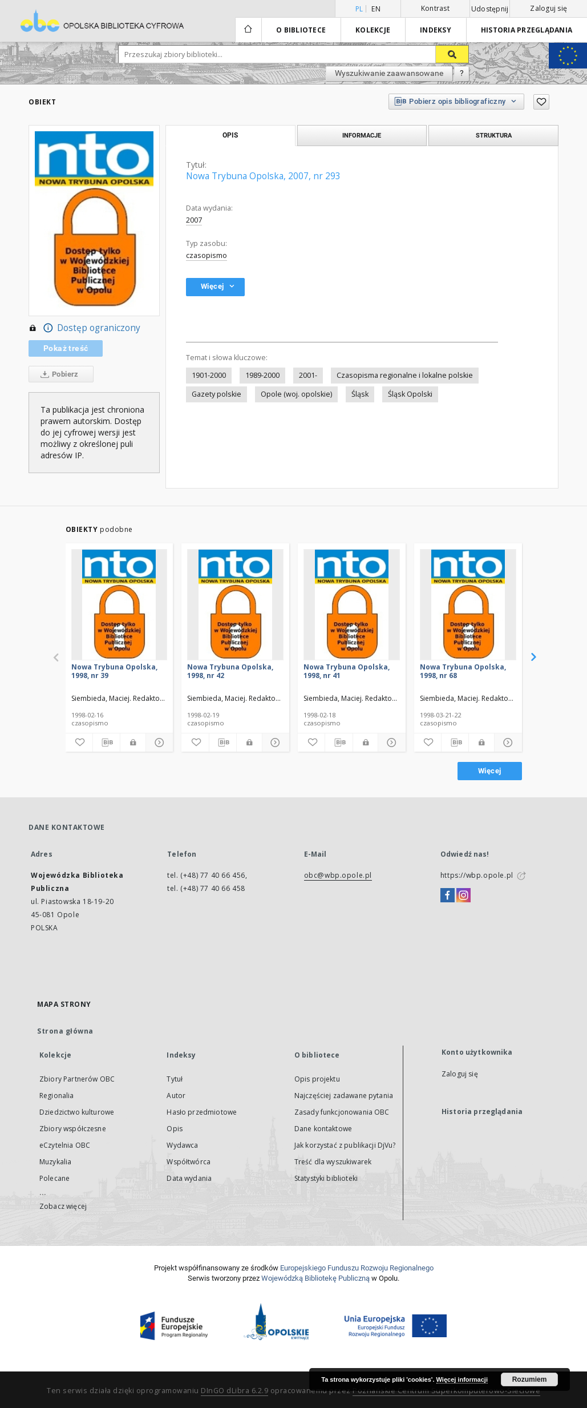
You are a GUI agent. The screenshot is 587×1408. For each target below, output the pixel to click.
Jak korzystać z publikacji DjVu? (345, 1145)
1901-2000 (209, 375)
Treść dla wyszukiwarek (332, 1162)
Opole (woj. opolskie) (296, 394)
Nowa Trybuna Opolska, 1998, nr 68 (463, 671)
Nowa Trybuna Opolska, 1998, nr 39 (114, 671)
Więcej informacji (462, 1379)
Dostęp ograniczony (84, 328)
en (375, 9)
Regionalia (56, 1095)
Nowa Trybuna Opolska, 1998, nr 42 (230, 671)
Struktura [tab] (494, 135)
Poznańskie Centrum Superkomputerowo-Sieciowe (446, 1390)
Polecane (54, 1178)
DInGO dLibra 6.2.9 (234, 1390)
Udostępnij (490, 9)
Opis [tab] (230, 135)
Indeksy (435, 30)
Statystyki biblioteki (326, 1178)
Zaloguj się (548, 8)
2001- (308, 375)
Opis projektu (317, 1079)
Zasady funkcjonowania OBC (342, 1112)
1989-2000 (262, 375)
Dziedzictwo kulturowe (76, 1112)
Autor (176, 1095)
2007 (194, 220)
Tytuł (175, 1079)
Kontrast (435, 8)
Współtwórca (188, 1162)
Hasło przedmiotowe (202, 1112)
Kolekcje (372, 30)
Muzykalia (55, 1162)
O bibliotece (301, 30)
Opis (175, 1128)
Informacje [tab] (361, 135)
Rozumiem (529, 1379)
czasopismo (206, 255)
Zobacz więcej (63, 1206)
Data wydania (189, 1178)
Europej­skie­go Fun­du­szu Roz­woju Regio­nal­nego (357, 1268)
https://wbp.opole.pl (476, 875)
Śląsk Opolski (410, 394)
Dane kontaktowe (323, 1128)
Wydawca (182, 1145)
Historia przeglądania (526, 30)
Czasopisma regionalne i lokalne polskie (405, 375)
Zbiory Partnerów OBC (77, 1079)
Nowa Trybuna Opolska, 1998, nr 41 (346, 671)
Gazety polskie (216, 394)
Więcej (489, 770)
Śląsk (360, 394)
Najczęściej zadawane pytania (343, 1095)
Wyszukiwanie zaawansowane (389, 73)
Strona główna (65, 1031)
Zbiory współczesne (72, 1128)
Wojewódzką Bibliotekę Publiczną (315, 1278)
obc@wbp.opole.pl (338, 875)
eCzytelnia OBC (64, 1145)
